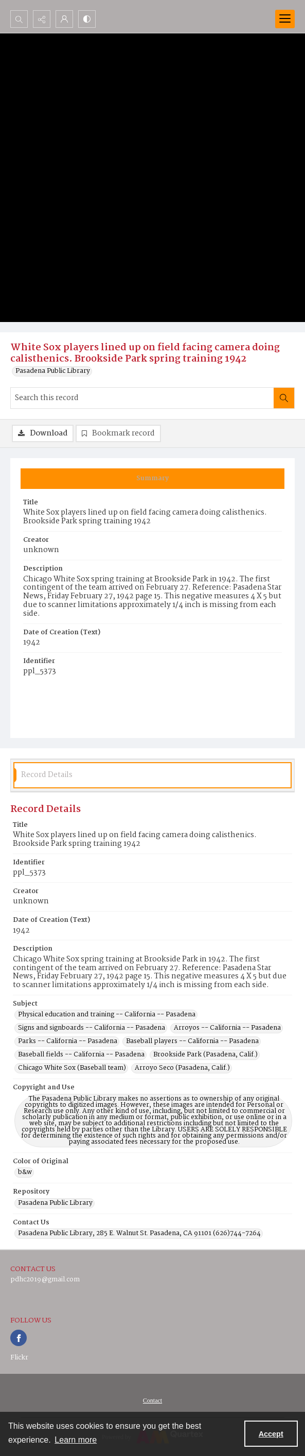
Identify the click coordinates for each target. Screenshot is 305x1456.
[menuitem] (152, 1400)
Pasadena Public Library (52, 371)
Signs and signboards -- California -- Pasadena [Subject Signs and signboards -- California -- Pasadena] (91, 1028)
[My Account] (64, 19)
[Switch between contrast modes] (87, 19)
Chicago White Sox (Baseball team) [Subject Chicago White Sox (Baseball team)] (72, 1068)
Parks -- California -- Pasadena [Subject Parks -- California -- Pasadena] (67, 1041)
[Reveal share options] (41, 19)
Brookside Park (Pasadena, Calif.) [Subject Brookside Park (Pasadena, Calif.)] (205, 1055)
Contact (152, 1400)
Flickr (19, 1357)
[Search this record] (142, 398)
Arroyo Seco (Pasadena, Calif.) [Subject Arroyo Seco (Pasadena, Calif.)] (182, 1068)
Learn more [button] (76, 1439)
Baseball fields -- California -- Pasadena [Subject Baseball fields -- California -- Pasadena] (81, 1055)
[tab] (152, 478)
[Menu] (285, 19)
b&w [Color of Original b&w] (25, 1172)
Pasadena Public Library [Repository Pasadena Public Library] (55, 1203)
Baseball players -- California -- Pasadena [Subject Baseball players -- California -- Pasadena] (192, 1041)
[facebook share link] (18, 1338)
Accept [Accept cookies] (271, 1434)
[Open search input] (19, 19)
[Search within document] (284, 398)
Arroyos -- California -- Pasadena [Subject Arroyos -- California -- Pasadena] (227, 1028)
